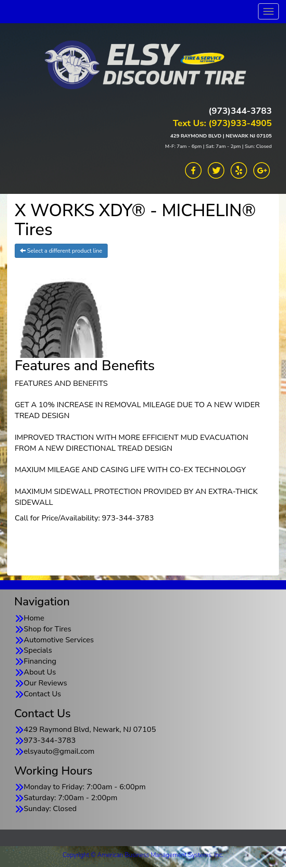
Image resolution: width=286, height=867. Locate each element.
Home (34, 618)
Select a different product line (61, 251)
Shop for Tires (47, 629)
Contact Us (42, 694)
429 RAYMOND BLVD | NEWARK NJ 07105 (221, 135)
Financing (40, 661)
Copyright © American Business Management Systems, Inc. (143, 855)
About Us (40, 672)
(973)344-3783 (240, 111)
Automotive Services (59, 640)
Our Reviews (45, 683)
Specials (38, 650)
